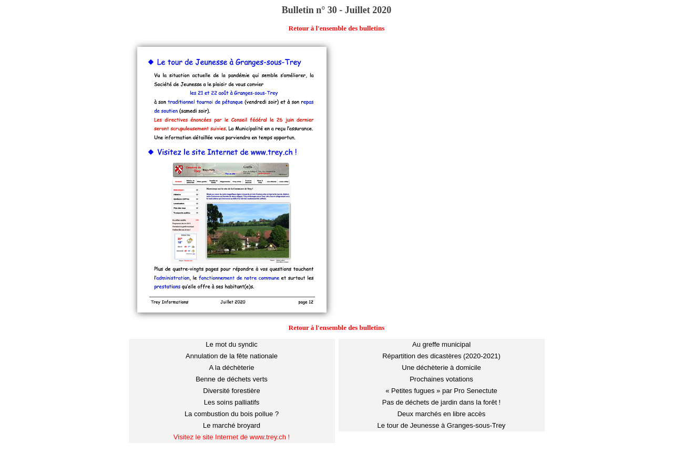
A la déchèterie (231, 367)
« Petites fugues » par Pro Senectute (441, 391)
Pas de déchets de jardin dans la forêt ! (441, 402)
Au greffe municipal (441, 344)
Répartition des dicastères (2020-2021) (441, 356)
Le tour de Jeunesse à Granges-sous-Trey (442, 425)
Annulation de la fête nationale (232, 356)
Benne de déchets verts (232, 379)
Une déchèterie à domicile (441, 367)
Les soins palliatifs (232, 402)
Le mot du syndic (231, 344)
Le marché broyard (231, 425)
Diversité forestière (231, 391)
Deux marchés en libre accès (441, 414)
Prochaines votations (441, 379)
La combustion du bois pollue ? (232, 414)
